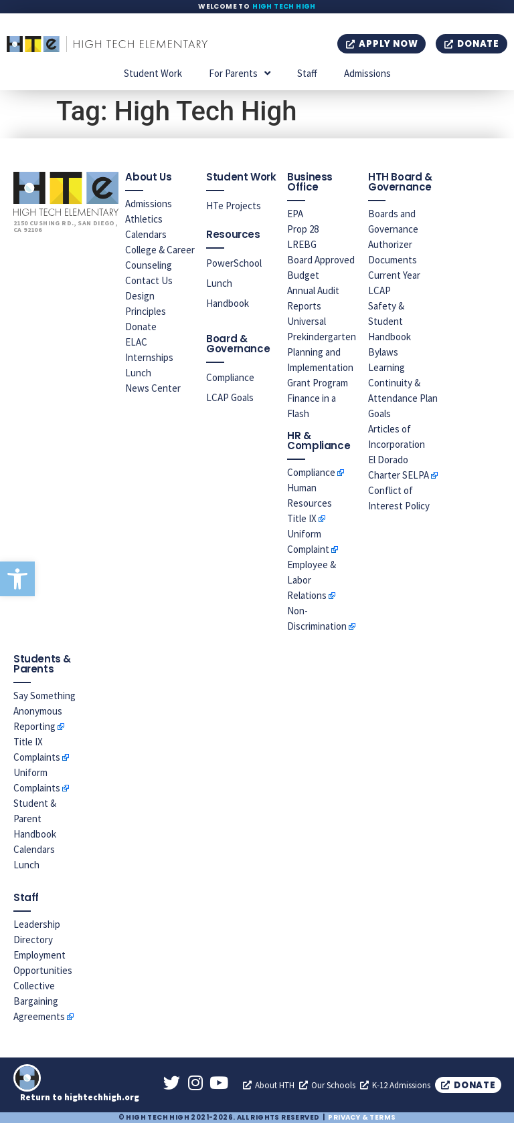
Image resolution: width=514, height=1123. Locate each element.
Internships (149, 357)
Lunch (138, 372)
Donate (141, 326)
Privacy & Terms (362, 1117)
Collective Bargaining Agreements (39, 1001)
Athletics (144, 219)
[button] (17, 579)
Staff (307, 73)
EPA (295, 213)
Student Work (153, 73)
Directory (33, 939)
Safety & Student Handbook (389, 321)
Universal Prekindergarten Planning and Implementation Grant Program (321, 352)
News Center (153, 388)
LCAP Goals (230, 397)
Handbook (227, 303)
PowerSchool (234, 263)
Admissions (367, 73)
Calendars (146, 234)
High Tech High (284, 6)
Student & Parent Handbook (34, 818)
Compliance (230, 377)
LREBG (302, 244)
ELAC (136, 342)
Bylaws (383, 352)
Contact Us (149, 280)
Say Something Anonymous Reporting (44, 711)
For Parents (239, 73)
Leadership (36, 924)
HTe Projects (233, 205)
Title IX (302, 518)
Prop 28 (303, 229)
